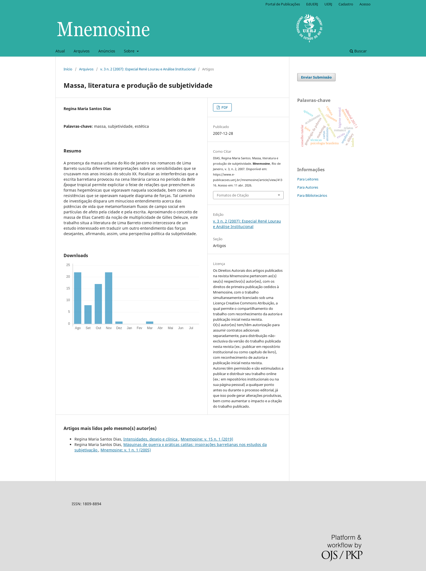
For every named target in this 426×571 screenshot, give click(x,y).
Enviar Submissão (316, 77)
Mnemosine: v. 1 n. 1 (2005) (126, 450)
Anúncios (106, 51)
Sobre (130, 51)
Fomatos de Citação (233, 195)
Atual (60, 51)
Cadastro (346, 4)
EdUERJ (312, 4)
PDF (224, 107)
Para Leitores (307, 179)
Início (68, 69)
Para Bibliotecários (312, 195)
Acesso (365, 4)
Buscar (358, 51)
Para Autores (307, 187)
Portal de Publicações (282, 4)
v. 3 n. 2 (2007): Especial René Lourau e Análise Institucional (147, 69)
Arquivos (82, 51)
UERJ (328, 4)
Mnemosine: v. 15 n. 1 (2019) (207, 439)
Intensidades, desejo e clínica (150, 439)
